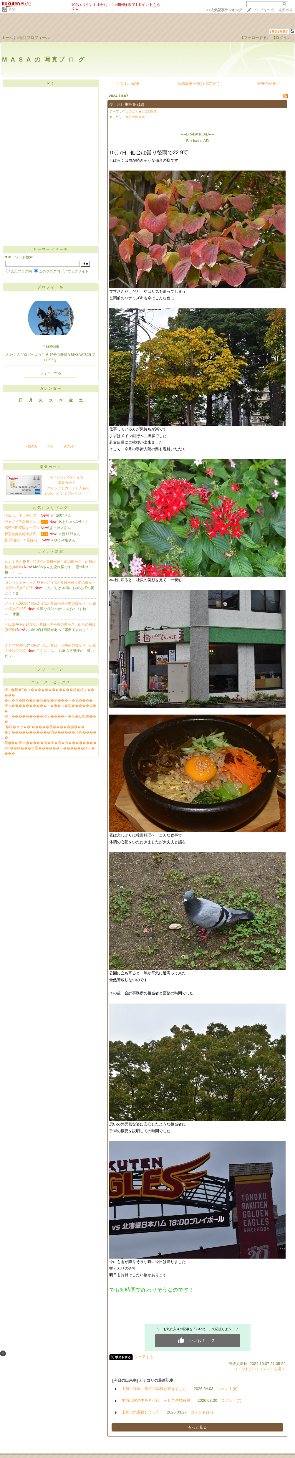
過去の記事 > (268, 83)
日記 (20, 37)
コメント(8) (227, 1388)
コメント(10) (201, 1412)
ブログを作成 (263, 10)
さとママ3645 (16, 645)
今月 (50, 446)
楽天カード (51, 467)
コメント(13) (244, 1369)
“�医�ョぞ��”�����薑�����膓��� (44, 727)
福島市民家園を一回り (22, 528)
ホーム (7, 37)
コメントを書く (272, 1369)
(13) (140, 104)
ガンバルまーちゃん (21, 583)
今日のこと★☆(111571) (140, 111)
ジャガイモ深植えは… (22, 522)
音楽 (11, 9)
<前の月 (31, 446)
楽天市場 (286, 10)
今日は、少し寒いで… (22, 515)
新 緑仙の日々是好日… (22, 540)
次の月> (69, 446)
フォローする (50, 373)
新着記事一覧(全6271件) (199, 83)
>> (224, 10)
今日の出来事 (135, 117)
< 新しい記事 (128, 83)
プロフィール (38, 37)
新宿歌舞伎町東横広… (22, 534)
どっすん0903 (16, 603)
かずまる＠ (13, 562)
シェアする (143, 1357)
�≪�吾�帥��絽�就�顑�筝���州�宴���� (48, 700)
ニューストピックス (51, 682)
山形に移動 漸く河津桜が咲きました (154, 1388)
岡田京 (10, 624)
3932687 (279, 31)
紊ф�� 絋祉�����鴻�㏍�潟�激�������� (50, 743)
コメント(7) (231, 1400)
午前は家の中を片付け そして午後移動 (156, 1400)
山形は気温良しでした (141, 1412)
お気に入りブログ (50, 508)
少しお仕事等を (122, 104)
